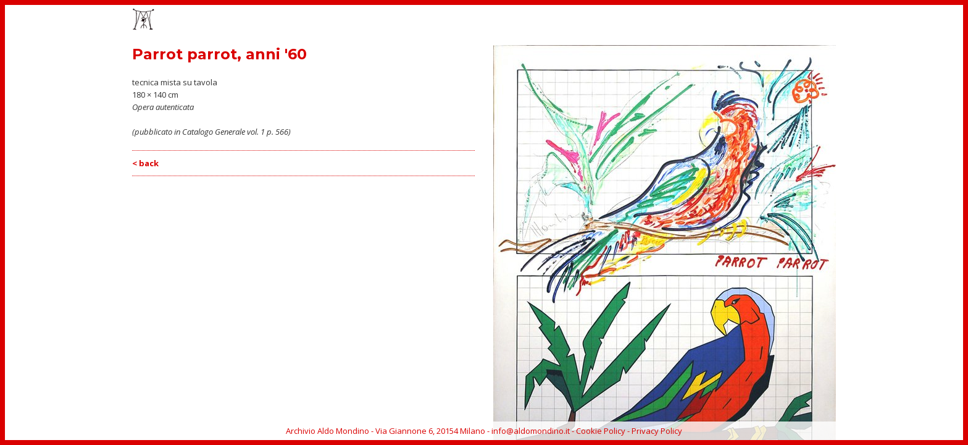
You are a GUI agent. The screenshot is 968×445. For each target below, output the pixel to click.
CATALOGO (688, 20)
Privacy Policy (657, 430)
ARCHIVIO (794, 20)
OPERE (601, 20)
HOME (562, 20)
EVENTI (640, 20)
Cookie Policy (600, 430)
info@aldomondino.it (530, 430)
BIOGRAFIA (742, 20)
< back (145, 163)
